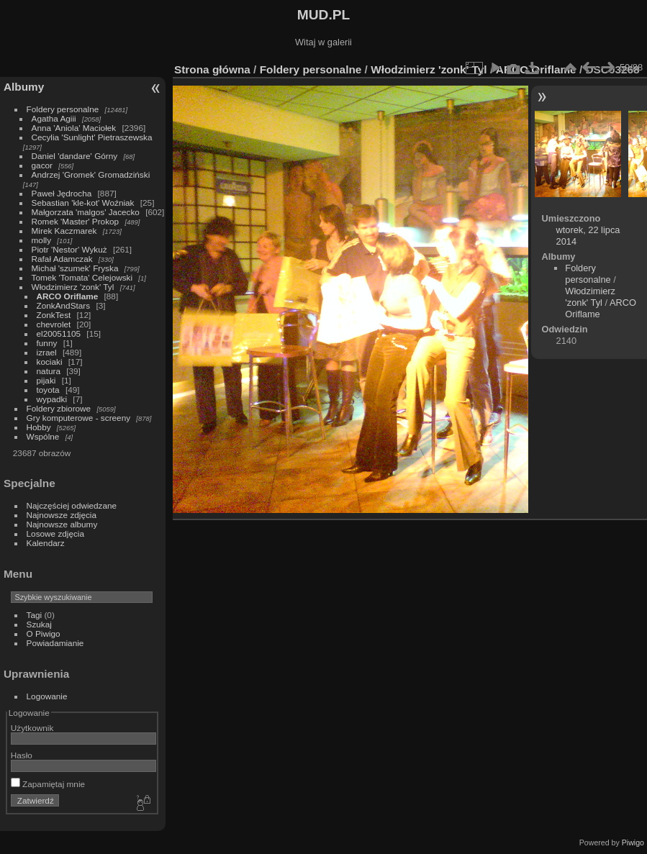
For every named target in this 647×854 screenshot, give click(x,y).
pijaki (46, 380)
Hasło (21, 755)
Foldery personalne (63, 109)
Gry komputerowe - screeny (79, 417)
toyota (48, 389)
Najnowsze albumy (62, 524)
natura (48, 371)
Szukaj (39, 624)
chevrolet (54, 324)
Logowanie (47, 696)
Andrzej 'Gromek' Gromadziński (91, 174)
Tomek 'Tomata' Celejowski (82, 277)
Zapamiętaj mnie (48, 784)
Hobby (39, 427)
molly (41, 240)
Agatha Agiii (54, 118)
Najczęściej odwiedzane (72, 505)
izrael (47, 352)
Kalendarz (46, 543)
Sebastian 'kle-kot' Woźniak (83, 202)
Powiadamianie (55, 643)
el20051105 (59, 333)
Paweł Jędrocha (62, 193)
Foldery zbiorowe (59, 408)
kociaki (50, 361)
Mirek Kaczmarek (64, 230)
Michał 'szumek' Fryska (75, 268)
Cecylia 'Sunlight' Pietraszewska (92, 137)
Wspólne (43, 436)
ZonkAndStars (64, 305)
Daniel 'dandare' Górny (75, 155)
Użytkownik (32, 727)
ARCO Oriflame (68, 296)
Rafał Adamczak (62, 258)
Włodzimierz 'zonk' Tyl (73, 286)
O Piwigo (43, 633)
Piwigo (633, 842)
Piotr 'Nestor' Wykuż (69, 249)
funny (47, 342)
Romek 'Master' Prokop (75, 221)
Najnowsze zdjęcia (61, 514)
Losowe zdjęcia (55, 533)
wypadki (52, 399)
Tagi (34, 614)
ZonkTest (54, 314)
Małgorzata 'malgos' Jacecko (86, 212)
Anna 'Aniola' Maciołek (74, 127)
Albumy (24, 87)
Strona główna (212, 69)
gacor (42, 165)
